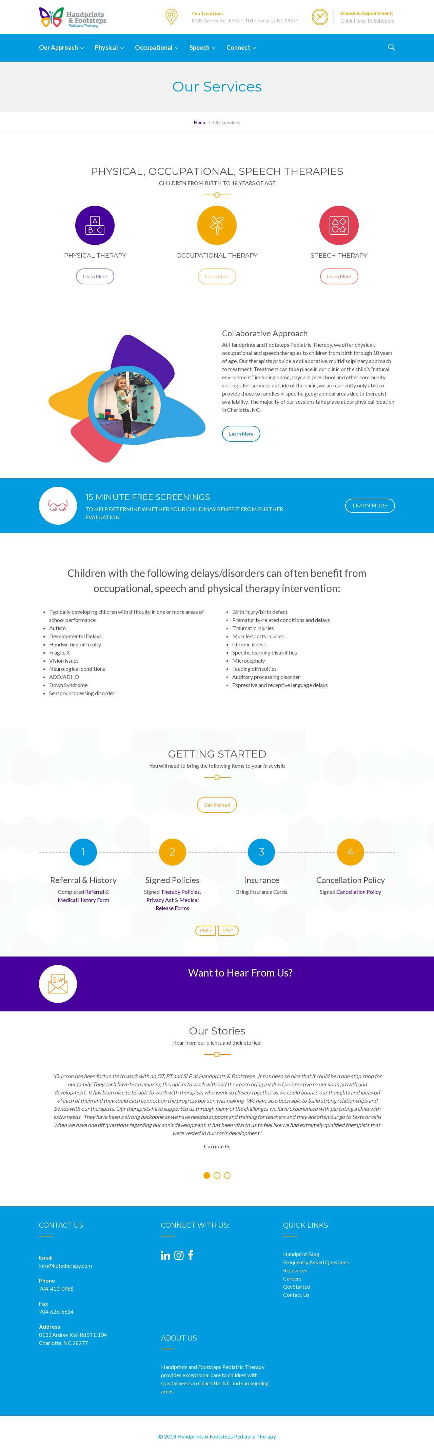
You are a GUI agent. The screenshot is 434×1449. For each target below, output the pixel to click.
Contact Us (296, 1294)
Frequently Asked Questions (316, 1262)
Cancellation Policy (358, 891)
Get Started (217, 815)
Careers (292, 1278)
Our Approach (58, 47)
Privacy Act (160, 900)
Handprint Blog (301, 1254)
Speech (200, 47)
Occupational (154, 47)
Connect (238, 47)
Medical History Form (83, 900)
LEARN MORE (370, 506)
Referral (94, 891)
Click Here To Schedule (367, 20)
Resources (295, 1270)
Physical (106, 47)
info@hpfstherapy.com (65, 1265)
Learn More (95, 286)
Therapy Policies (180, 891)
